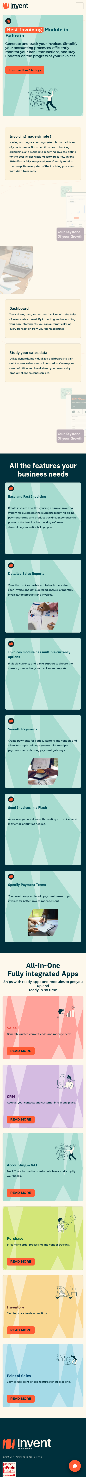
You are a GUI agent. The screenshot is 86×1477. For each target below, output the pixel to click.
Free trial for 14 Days (25, 74)
